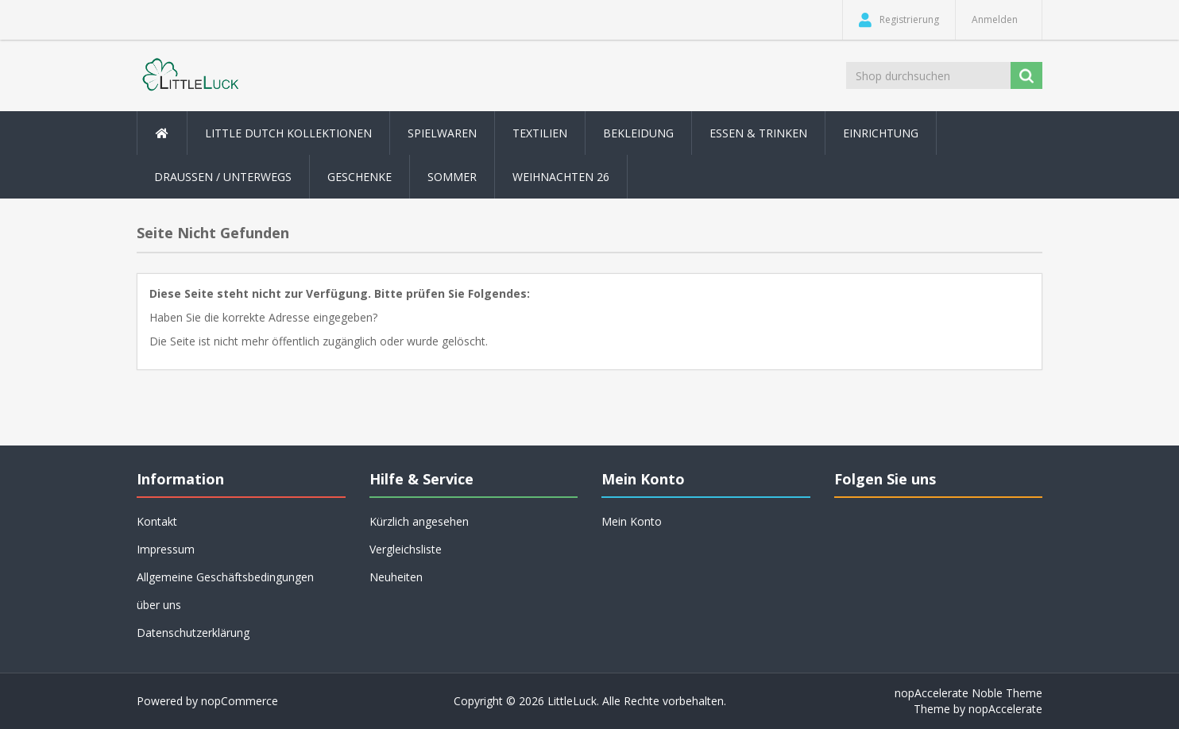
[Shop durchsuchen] (929, 75)
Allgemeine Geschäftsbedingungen (225, 576)
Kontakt (157, 521)
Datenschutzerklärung (193, 632)
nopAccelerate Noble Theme (968, 692)
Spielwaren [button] (442, 133)
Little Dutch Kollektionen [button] (288, 133)
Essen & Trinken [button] (758, 133)
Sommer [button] (452, 176)
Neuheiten (396, 576)
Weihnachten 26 (560, 176)
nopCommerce (239, 700)
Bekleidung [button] (638, 133)
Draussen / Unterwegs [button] (223, 176)
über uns (159, 604)
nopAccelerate (1005, 708)
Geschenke (359, 176)
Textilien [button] (539, 133)
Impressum (166, 549)
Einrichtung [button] (880, 133)
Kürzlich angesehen (419, 521)
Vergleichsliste (405, 549)
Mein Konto (631, 521)
